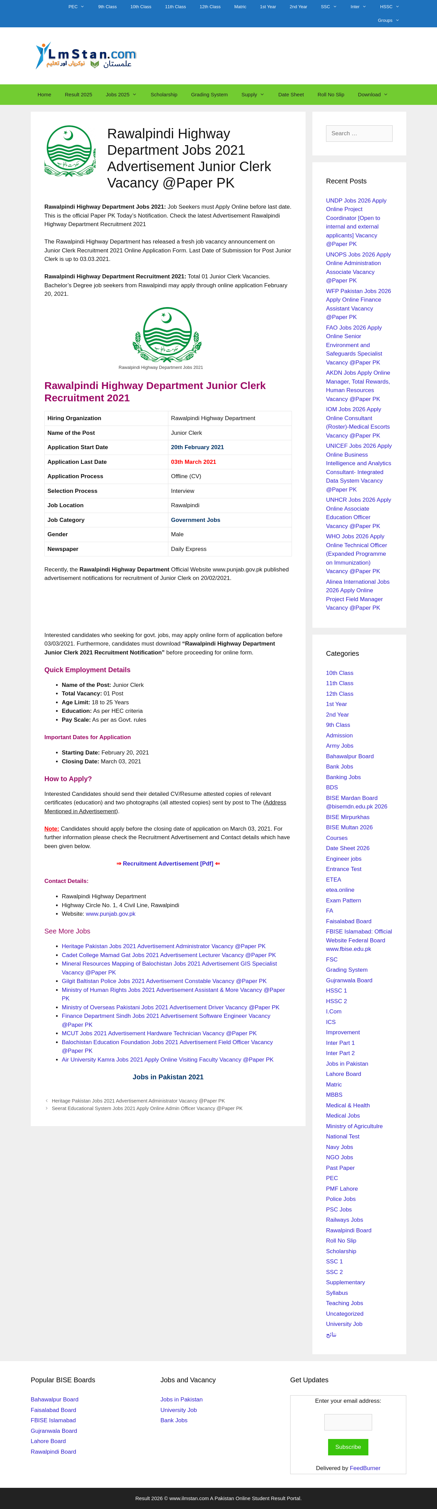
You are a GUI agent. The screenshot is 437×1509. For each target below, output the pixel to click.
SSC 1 (334, 1261)
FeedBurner (365, 1468)
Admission (339, 735)
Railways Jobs (344, 1220)
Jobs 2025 (125, 94)
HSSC (393, 7)
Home (44, 94)
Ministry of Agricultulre (354, 1126)
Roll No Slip (331, 94)
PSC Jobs (339, 1209)
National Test (343, 1136)
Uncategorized (345, 1314)
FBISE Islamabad (53, 1420)
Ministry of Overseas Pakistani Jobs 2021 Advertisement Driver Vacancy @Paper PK (171, 1007)
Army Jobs (339, 746)
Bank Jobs (339, 766)
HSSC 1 (336, 990)
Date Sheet (291, 94)
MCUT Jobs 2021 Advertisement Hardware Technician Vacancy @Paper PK (159, 1033)
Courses (337, 838)
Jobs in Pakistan (347, 1064)
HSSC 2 (336, 1001)
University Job (344, 1324)
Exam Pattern (343, 900)
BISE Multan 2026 (349, 827)
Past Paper (340, 1168)
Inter (362, 7)
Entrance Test (344, 869)
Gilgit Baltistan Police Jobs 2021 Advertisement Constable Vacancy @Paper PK (164, 981)
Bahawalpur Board (350, 756)
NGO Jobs (339, 1157)
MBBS (334, 1095)
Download (376, 94)
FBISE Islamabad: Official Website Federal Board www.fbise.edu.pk (359, 940)
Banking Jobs (343, 777)
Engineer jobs (344, 859)
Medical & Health (348, 1105)
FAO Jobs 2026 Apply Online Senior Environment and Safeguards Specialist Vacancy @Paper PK (354, 345)
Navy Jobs (339, 1147)
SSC (332, 7)
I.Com (333, 1011)
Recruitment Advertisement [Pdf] (168, 863)
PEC (80, 7)
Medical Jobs (343, 1115)
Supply (256, 94)
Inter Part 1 (340, 1043)
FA (329, 911)
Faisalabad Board (348, 921)
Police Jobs (341, 1199)
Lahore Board (343, 1074)
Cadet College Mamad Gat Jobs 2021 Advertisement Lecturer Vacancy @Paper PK (169, 955)
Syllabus (337, 1293)
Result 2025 (78, 94)
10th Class (140, 6)
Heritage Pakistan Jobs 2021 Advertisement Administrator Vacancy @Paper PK (164, 946)
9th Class (107, 6)
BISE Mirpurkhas (348, 817)
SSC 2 (334, 1272)
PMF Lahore (342, 1189)
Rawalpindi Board (348, 1230)
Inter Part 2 (340, 1053)
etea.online (340, 890)
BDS (332, 787)
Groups (392, 20)
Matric (240, 6)
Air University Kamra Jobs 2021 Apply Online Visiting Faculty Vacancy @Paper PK (167, 1059)
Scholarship (164, 94)
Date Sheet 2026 (348, 848)
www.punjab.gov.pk (111, 914)
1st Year (268, 6)
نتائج (331, 1334)
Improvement (343, 1032)
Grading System (209, 94)
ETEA (333, 879)
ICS (331, 1022)
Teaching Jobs (344, 1303)
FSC (332, 959)
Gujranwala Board (349, 980)
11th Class (175, 6)
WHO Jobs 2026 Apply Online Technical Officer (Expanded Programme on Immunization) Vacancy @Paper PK (356, 553)
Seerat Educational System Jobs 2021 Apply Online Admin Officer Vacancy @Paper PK (147, 1108)
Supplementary (345, 1282)
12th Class (210, 6)
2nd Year (298, 6)
